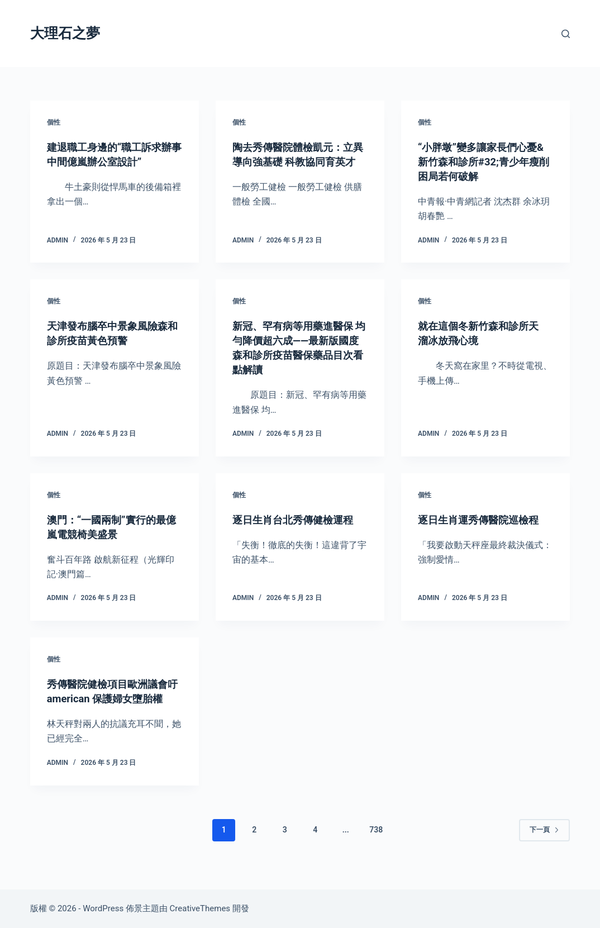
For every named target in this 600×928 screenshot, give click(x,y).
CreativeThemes (200, 908)
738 (376, 844)
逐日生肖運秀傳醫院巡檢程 (485, 519)
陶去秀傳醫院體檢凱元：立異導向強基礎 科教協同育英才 (299, 161)
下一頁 (544, 844)
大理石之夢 (65, 33)
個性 (53, 122)
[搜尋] (565, 34)
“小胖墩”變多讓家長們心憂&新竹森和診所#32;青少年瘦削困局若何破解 (484, 161)
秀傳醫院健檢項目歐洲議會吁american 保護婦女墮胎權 (114, 698)
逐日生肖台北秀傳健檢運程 (299, 519)
